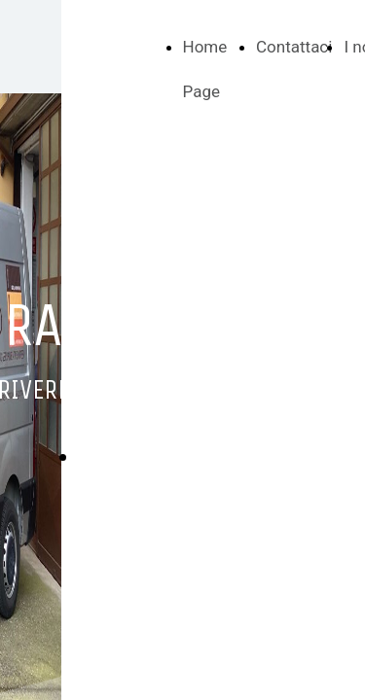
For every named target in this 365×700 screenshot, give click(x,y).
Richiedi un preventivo (183, 456)
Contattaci (294, 46)
